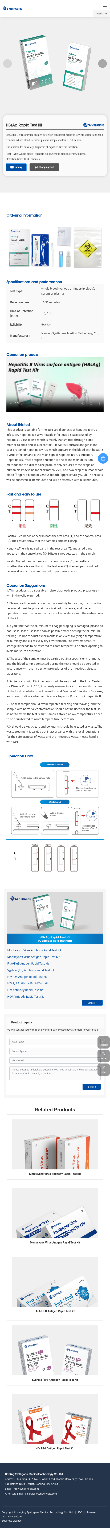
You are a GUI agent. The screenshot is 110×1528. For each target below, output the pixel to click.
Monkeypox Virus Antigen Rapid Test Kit (33, 957)
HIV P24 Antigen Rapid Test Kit (27, 977)
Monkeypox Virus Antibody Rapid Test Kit (34, 950)
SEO (80, 1512)
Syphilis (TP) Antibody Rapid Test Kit (30, 970)
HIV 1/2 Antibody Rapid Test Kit (27, 983)
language (100, 13)
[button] (102, 63)
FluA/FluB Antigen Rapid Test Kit (28, 963)
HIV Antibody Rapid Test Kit (25, 990)
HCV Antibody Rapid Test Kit (25, 997)
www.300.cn (15, 1516)
